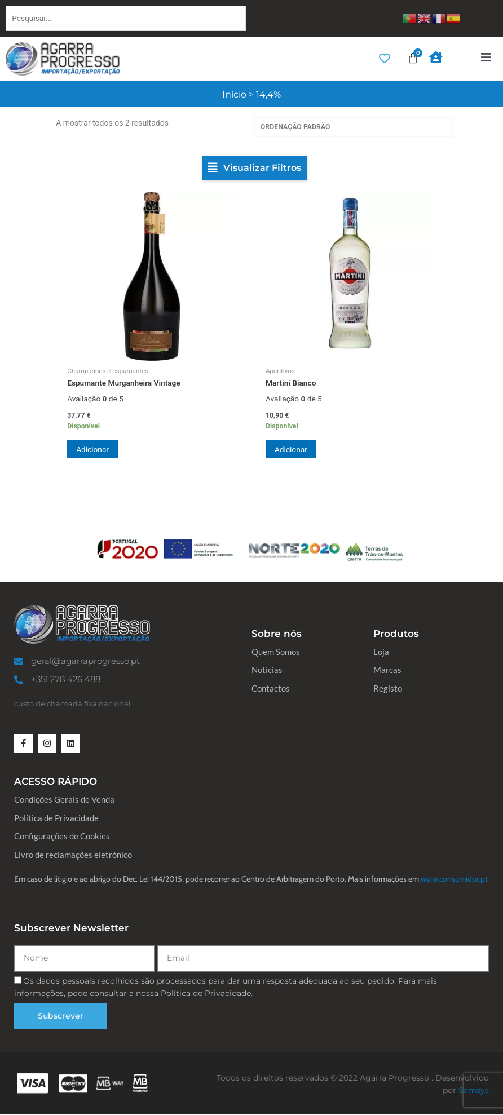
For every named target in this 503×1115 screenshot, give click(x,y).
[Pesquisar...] (126, 18)
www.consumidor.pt (454, 879)
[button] (254, 169)
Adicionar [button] (94, 449)
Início (234, 94)
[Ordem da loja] (353, 127)
